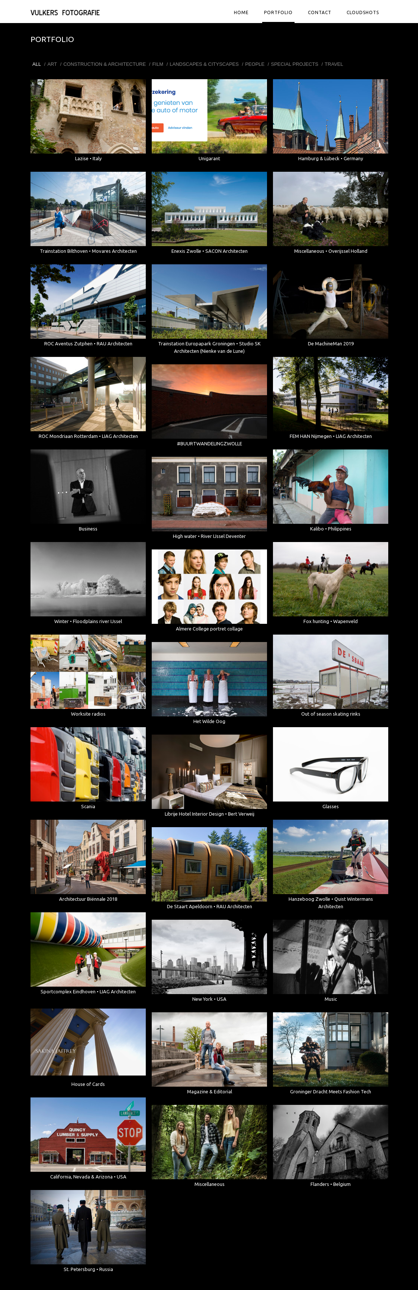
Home (241, 12)
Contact (319, 12)
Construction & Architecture (104, 64)
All (36, 64)
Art (52, 64)
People (254, 64)
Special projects (294, 64)
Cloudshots (363, 12)
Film (157, 64)
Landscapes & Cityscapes (204, 64)
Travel (334, 64)
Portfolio (278, 12)
